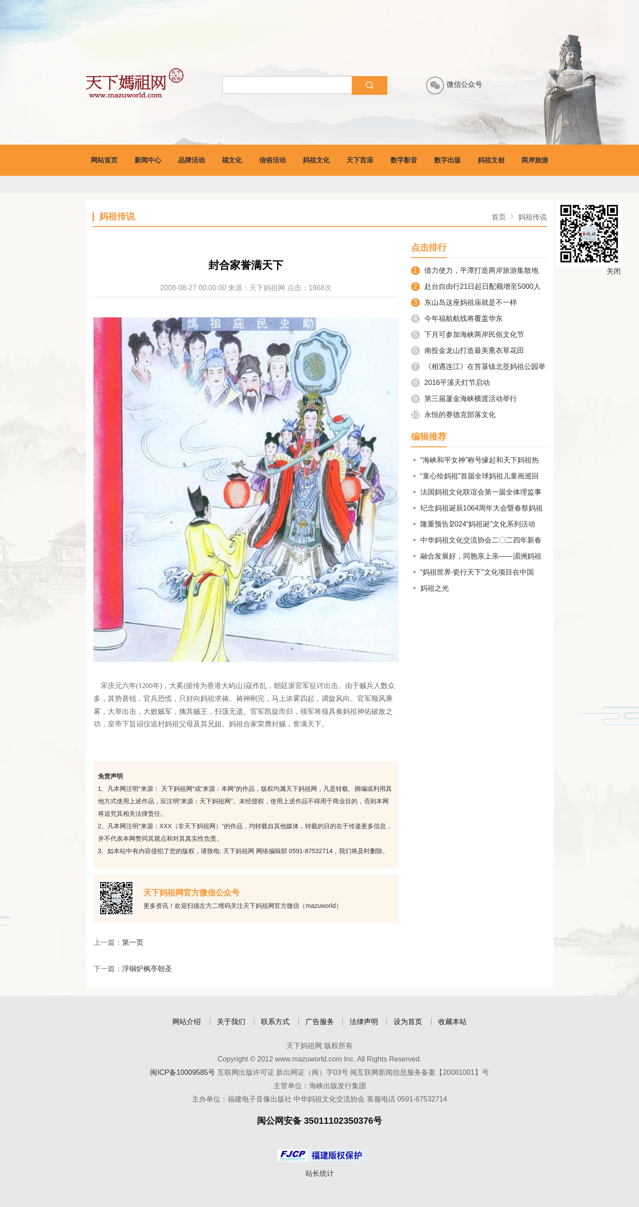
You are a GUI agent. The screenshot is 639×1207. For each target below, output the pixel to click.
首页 (499, 217)
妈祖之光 (430, 588)
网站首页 (104, 160)
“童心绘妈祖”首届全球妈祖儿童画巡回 (475, 476)
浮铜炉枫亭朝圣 (147, 968)
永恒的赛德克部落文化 (453, 414)
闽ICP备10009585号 (182, 1072)
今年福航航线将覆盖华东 (457, 318)
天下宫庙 (359, 160)
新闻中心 (147, 160)
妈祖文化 (316, 160)
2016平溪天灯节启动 (450, 382)
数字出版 (447, 160)
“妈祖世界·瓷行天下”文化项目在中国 (472, 572)
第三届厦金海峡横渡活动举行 (464, 398)
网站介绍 (186, 1021)
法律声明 (364, 1021)
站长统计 (319, 1173)
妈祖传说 (532, 217)
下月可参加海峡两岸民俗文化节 (467, 334)
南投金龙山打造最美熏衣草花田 (467, 350)
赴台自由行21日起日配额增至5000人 (476, 286)
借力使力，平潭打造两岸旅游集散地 (474, 270)
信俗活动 (272, 160)
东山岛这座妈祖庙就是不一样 (464, 302)
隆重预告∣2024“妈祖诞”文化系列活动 (473, 524)
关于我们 (231, 1021)
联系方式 (275, 1021)
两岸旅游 (534, 160)
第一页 (132, 942)
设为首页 (408, 1021)
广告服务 (319, 1021)
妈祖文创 (491, 160)
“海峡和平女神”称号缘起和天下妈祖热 (475, 460)
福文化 (232, 160)
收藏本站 (452, 1021)
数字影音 (404, 160)
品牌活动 (191, 160)
